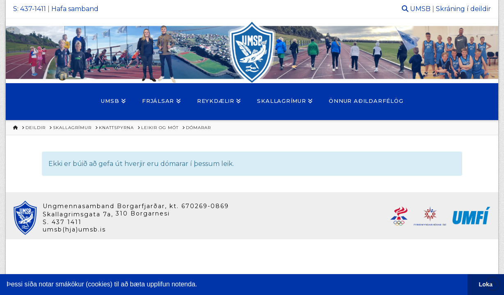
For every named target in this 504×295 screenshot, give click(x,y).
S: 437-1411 (29, 9)
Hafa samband (75, 9)
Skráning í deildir (463, 9)
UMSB (420, 9)
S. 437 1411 (62, 222)
